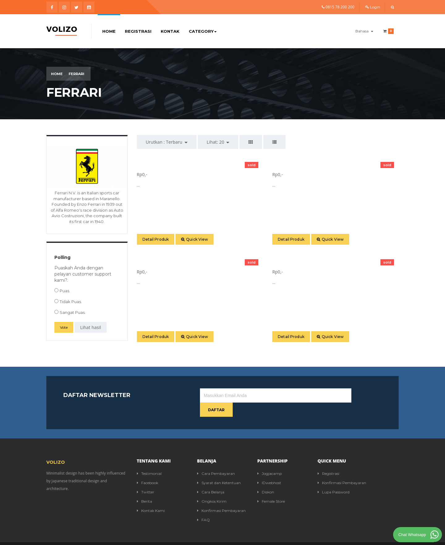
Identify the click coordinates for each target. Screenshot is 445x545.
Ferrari (76, 74)
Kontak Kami (151, 496)
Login (372, 7)
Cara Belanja (210, 477)
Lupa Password (334, 477)
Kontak (170, 31)
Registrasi (138, 31)
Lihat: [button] (218, 142)
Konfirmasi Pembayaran (221, 496)
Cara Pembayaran (216, 459)
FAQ (203, 505)
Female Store (271, 487)
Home (109, 31)
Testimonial (149, 459)
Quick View (194, 239)
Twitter (145, 477)
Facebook (147, 468)
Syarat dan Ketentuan (219, 468)
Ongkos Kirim (212, 487)
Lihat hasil (90, 327)
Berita (144, 487)
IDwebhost (269, 468)
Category (203, 31)
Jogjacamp (269, 459)
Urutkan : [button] (167, 142)
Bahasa (364, 31)
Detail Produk (155, 239)
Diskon (265, 477)
